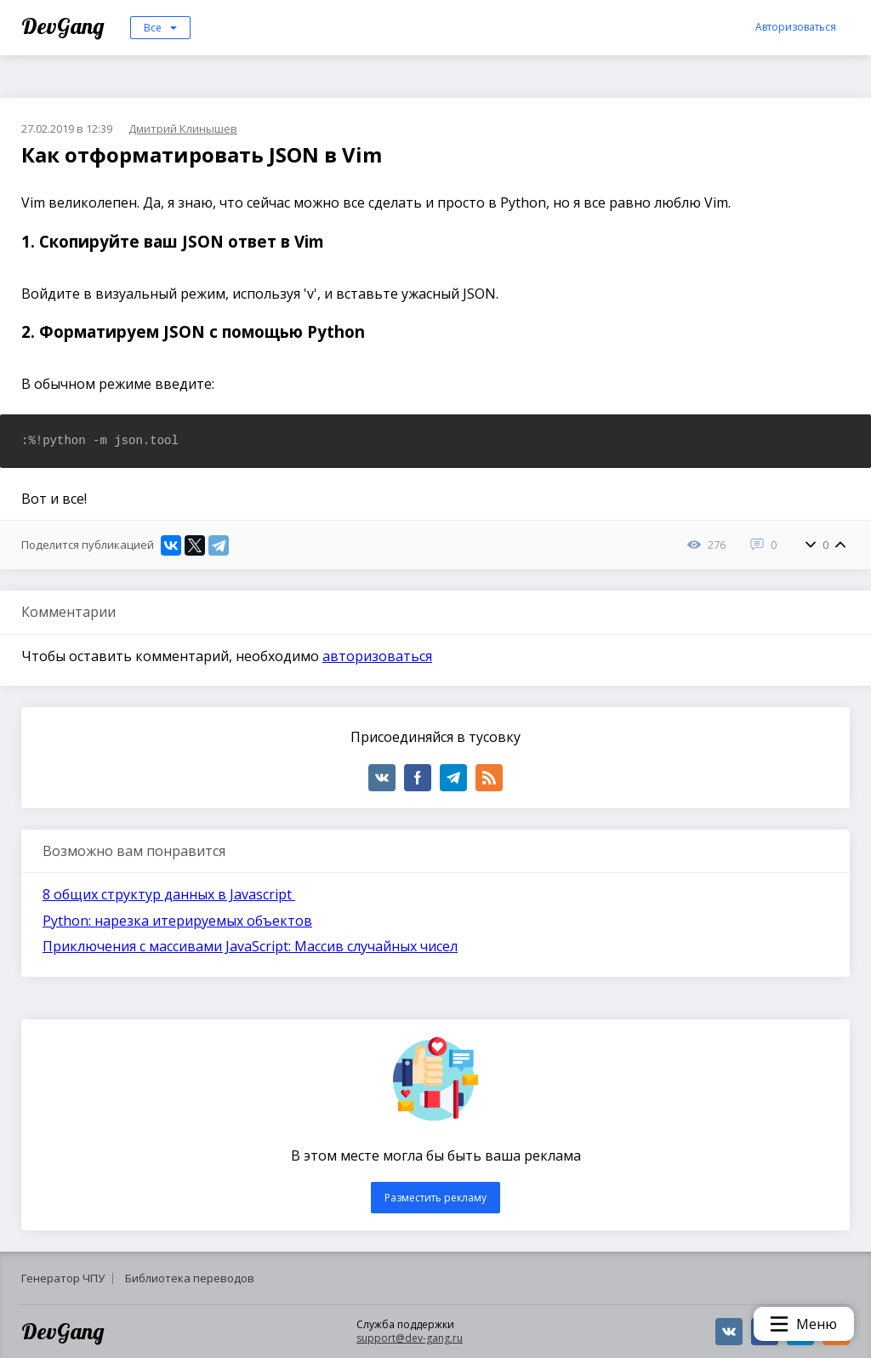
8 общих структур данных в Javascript (169, 894)
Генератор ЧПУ (63, 1278)
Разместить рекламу (435, 1197)
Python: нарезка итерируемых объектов (177, 920)
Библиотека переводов (189, 1278)
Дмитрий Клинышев (182, 128)
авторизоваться (377, 656)
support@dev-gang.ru (409, 1338)
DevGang (65, 26)
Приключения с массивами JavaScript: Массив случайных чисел (250, 946)
